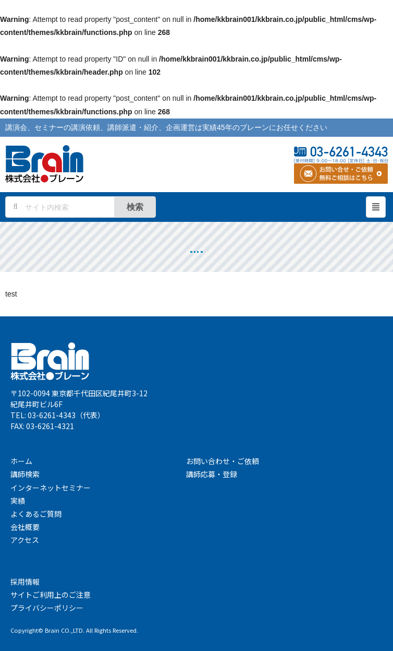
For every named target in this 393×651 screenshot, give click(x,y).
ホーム (21, 461)
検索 (135, 206)
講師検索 (25, 474)
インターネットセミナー (50, 487)
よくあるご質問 (36, 513)
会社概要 (25, 527)
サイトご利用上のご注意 (50, 594)
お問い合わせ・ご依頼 (222, 461)
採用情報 (25, 581)
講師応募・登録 (211, 474)
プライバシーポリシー (46, 607)
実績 (17, 500)
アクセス (24, 540)
